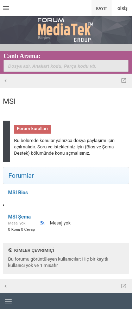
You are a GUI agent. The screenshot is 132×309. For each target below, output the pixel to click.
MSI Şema (19, 217)
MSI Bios (18, 192)
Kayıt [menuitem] (101, 8)
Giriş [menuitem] (122, 8)
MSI (9, 101)
